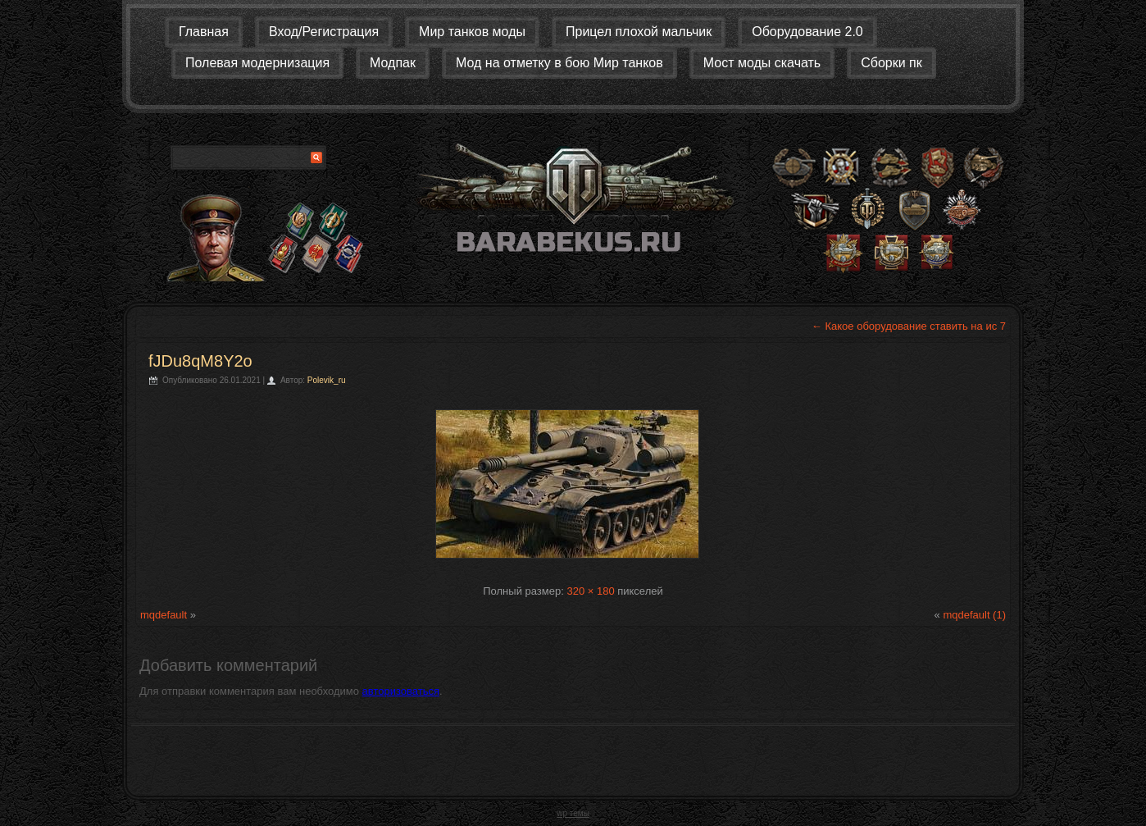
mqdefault (163, 615)
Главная (204, 32)
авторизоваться (400, 691)
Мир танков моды (472, 32)
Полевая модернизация (257, 63)
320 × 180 (590, 591)
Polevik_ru (326, 380)
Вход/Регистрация (324, 32)
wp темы (573, 813)
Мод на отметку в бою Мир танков (559, 63)
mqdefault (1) (974, 615)
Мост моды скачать (762, 63)
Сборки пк (891, 63)
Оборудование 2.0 (807, 32)
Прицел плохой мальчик (639, 32)
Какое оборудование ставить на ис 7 (909, 326)
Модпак (393, 63)
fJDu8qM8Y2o (200, 361)
